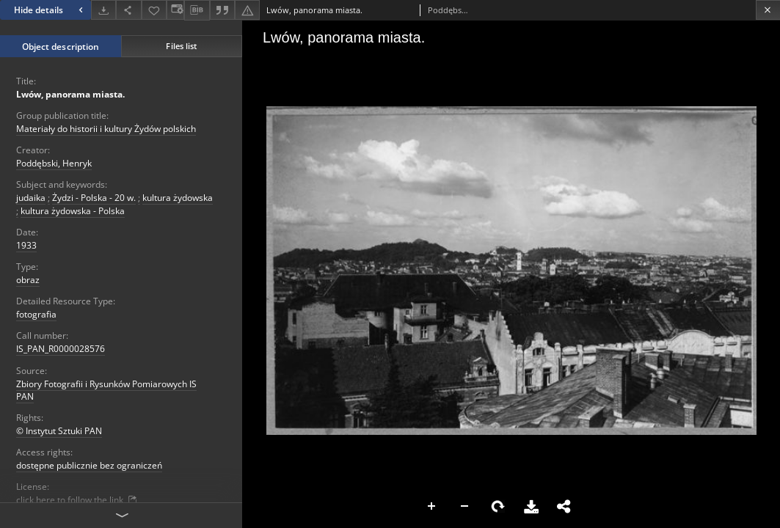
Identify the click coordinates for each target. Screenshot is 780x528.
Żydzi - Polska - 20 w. (94, 197)
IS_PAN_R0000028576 (60, 348)
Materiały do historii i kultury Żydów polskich (106, 128)
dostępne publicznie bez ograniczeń (89, 465)
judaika (30, 197)
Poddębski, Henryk (54, 163)
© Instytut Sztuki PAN (59, 431)
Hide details (50, 10)
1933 (26, 245)
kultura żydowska (177, 197)
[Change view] (175, 10)
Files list (181, 45)
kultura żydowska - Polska (73, 211)
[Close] (768, 10)
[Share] (128, 10)
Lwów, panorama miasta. (70, 94)
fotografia (36, 314)
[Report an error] (247, 10)
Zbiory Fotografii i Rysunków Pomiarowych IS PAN (106, 390)
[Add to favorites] (154, 10)
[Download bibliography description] (196, 10)
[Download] (103, 10)
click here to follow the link (77, 500)
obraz (28, 280)
